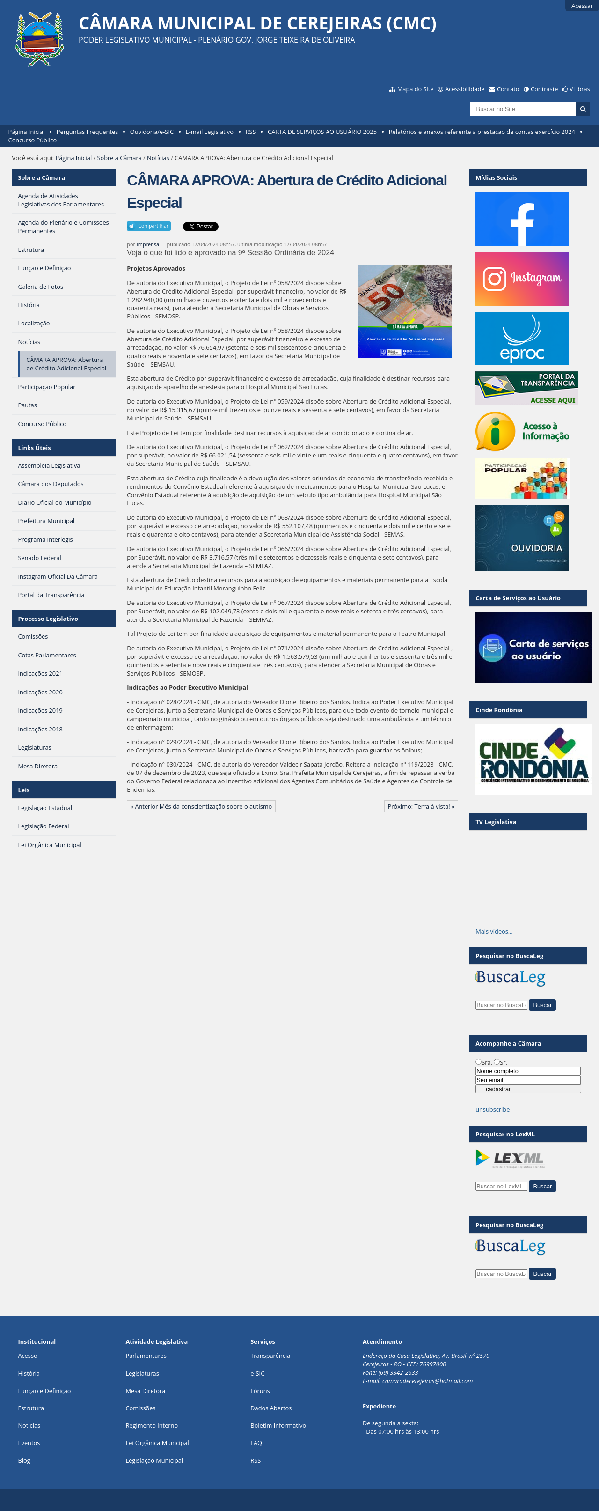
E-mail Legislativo (210, 131)
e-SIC (257, 1373)
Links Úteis (34, 447)
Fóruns (260, 1390)
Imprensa (148, 244)
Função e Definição (44, 1390)
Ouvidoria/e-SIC (152, 131)
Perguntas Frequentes (87, 131)
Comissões (140, 1408)
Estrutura (31, 1408)
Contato (508, 89)
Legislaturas (142, 1373)
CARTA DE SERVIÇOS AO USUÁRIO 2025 (322, 131)
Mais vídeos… (494, 931)
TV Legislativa (495, 822)
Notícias (158, 158)
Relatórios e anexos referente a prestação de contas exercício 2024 (482, 131)
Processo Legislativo (48, 618)
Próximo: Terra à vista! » (421, 806)
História (29, 1373)
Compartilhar (153, 225)
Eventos (29, 1442)
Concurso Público (32, 140)
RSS (251, 131)
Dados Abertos (271, 1408)
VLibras (580, 89)
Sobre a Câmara (119, 158)
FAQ (256, 1442)
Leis (23, 790)
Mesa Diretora (145, 1390)
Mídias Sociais (496, 177)
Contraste (544, 89)
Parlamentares (145, 1355)
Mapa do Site (415, 89)
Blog (24, 1460)
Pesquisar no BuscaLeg (509, 955)
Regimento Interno (151, 1425)
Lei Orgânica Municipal (157, 1442)
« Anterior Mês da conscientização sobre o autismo (201, 806)
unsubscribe (492, 1109)
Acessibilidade (464, 89)
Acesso (27, 1355)
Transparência (270, 1355)
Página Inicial (26, 131)
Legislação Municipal (154, 1460)
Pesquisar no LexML (505, 1134)
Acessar (582, 5)
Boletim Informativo (278, 1425)
